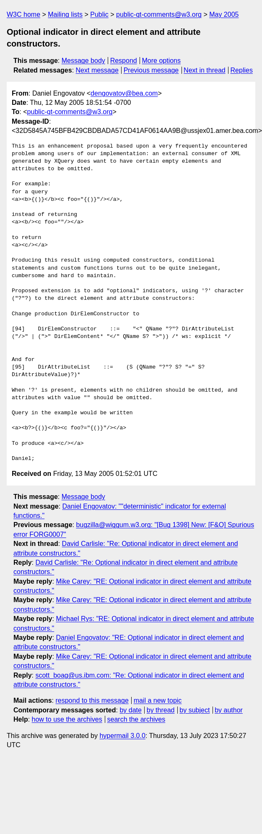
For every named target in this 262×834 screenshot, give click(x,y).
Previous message (151, 70)
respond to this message (91, 700)
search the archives (136, 719)
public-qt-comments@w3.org (159, 14)
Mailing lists (65, 14)
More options (161, 60)
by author (229, 710)
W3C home (23, 14)
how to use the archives (67, 719)
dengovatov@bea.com (124, 93)
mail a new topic (158, 700)
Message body (83, 60)
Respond (123, 60)
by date (130, 710)
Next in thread (205, 70)
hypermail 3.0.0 (122, 735)
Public (99, 14)
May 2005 (224, 14)
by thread (161, 710)
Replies (242, 70)
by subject (194, 710)
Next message (97, 70)
